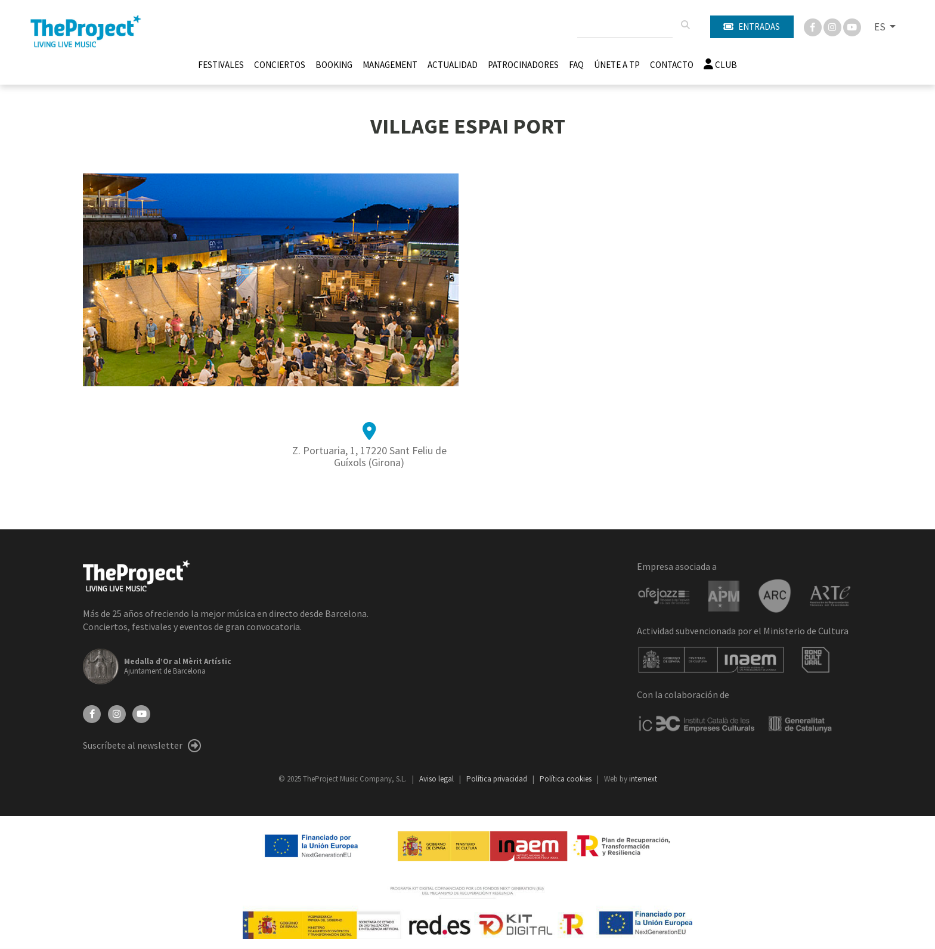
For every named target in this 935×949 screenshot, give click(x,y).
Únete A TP (617, 64)
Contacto (671, 64)
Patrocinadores (523, 64)
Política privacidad (497, 779)
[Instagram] (833, 26)
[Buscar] (685, 25)
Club (720, 64)
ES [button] (880, 26)
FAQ (576, 64)
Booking (333, 64)
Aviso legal (437, 779)
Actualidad (453, 64)
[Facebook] (813, 26)
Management (390, 64)
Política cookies (566, 779)
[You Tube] (852, 26)
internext (643, 779)
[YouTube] (141, 713)
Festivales (221, 64)
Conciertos (279, 64)
